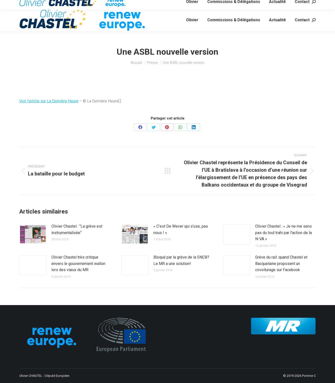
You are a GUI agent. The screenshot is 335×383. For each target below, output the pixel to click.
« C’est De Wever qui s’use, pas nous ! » (180, 229)
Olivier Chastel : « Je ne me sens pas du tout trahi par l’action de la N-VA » (283, 232)
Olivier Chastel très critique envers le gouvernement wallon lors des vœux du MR (78, 263)
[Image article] (32, 234)
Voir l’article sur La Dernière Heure (48, 101)
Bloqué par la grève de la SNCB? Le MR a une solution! (181, 260)
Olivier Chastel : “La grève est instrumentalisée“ (76, 229)
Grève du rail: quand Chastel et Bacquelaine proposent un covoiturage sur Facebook (281, 263)
